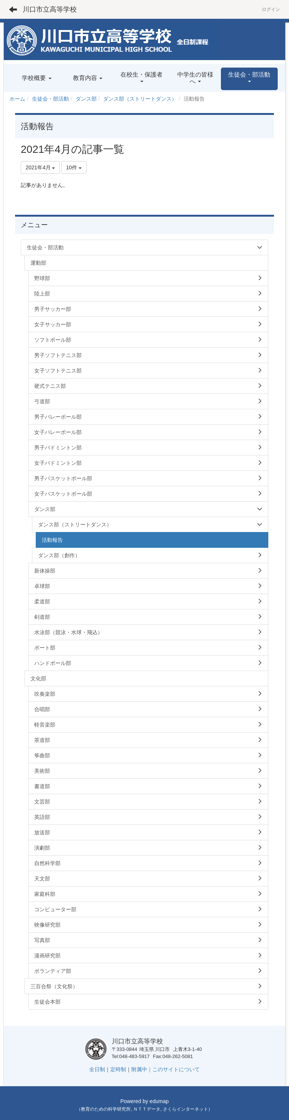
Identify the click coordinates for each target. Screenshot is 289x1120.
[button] (249, 79)
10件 (74, 167)
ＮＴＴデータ (146, 1109)
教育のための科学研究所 (106, 1109)
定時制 (118, 1069)
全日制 (97, 1069)
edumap (159, 1101)
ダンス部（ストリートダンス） (140, 99)
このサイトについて (176, 1069)
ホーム (17, 99)
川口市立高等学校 (50, 9)
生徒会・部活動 (50, 99)
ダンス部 (86, 99)
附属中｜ (141, 1069)
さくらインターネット (185, 1109)
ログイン (271, 9)
